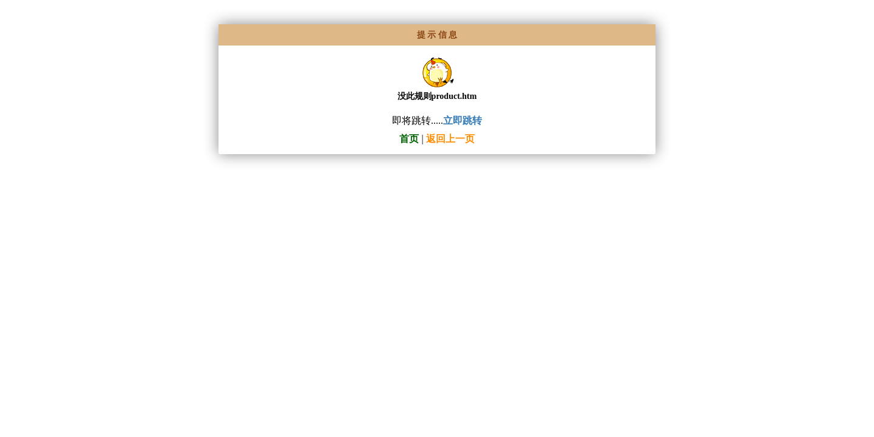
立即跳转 (462, 120)
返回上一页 (450, 139)
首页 (409, 139)
